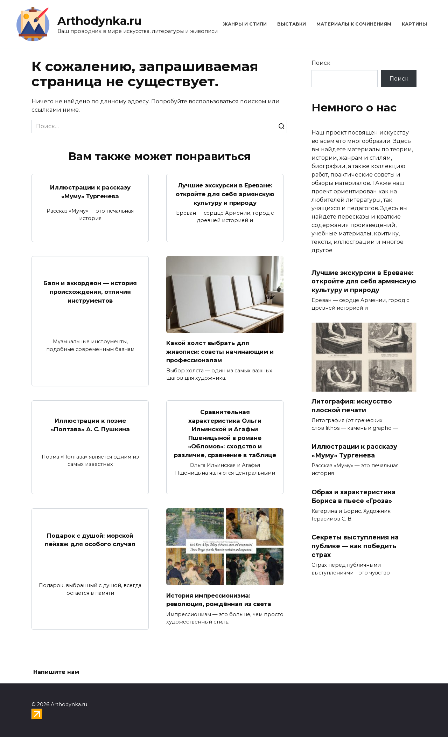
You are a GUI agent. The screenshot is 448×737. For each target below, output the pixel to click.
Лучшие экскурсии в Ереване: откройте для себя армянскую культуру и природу (225, 198)
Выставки (291, 24)
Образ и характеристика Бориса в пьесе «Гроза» (354, 496)
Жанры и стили (245, 24)
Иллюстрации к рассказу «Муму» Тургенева (90, 194)
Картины (414, 24)
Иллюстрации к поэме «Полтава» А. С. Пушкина (90, 435)
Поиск (321, 63)
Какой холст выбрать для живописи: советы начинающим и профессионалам (224, 360)
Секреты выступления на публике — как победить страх (355, 545)
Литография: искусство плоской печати (352, 406)
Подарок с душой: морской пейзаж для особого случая (90, 557)
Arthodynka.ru (99, 21)
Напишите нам (56, 672)
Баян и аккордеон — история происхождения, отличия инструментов (90, 300)
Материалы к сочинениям (353, 24)
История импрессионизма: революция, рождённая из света (222, 617)
